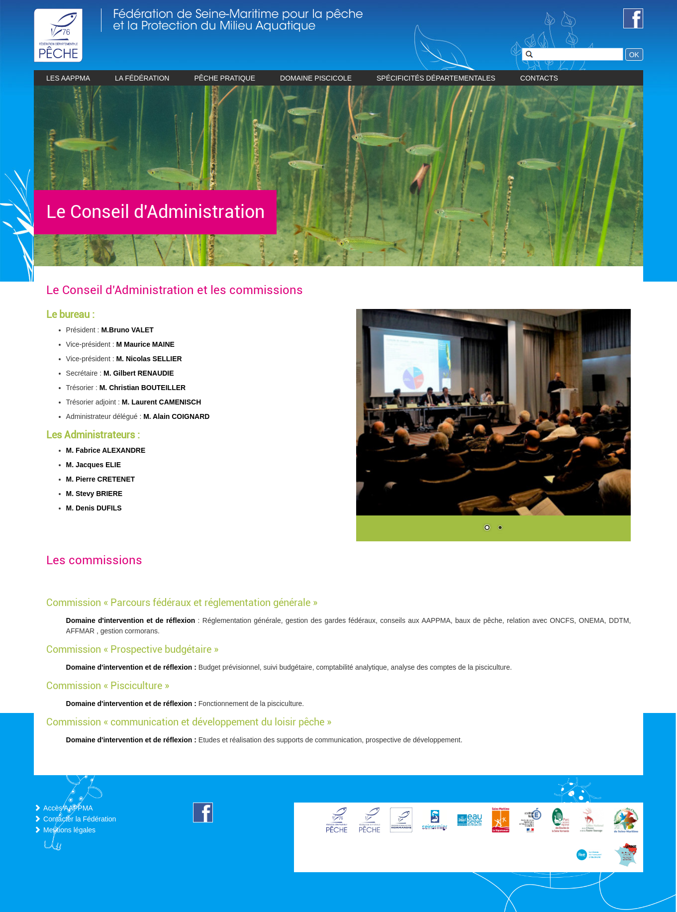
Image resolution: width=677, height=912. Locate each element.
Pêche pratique (224, 78)
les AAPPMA (68, 78)
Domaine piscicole (316, 78)
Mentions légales (69, 830)
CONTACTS (539, 78)
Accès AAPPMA (68, 808)
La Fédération (142, 78)
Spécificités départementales (436, 78)
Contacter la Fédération (79, 819)
